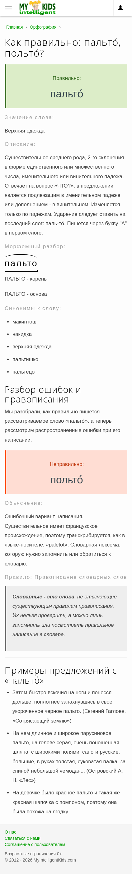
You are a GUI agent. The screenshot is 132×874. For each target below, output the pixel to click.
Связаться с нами (22, 838)
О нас (10, 832)
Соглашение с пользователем (35, 844)
